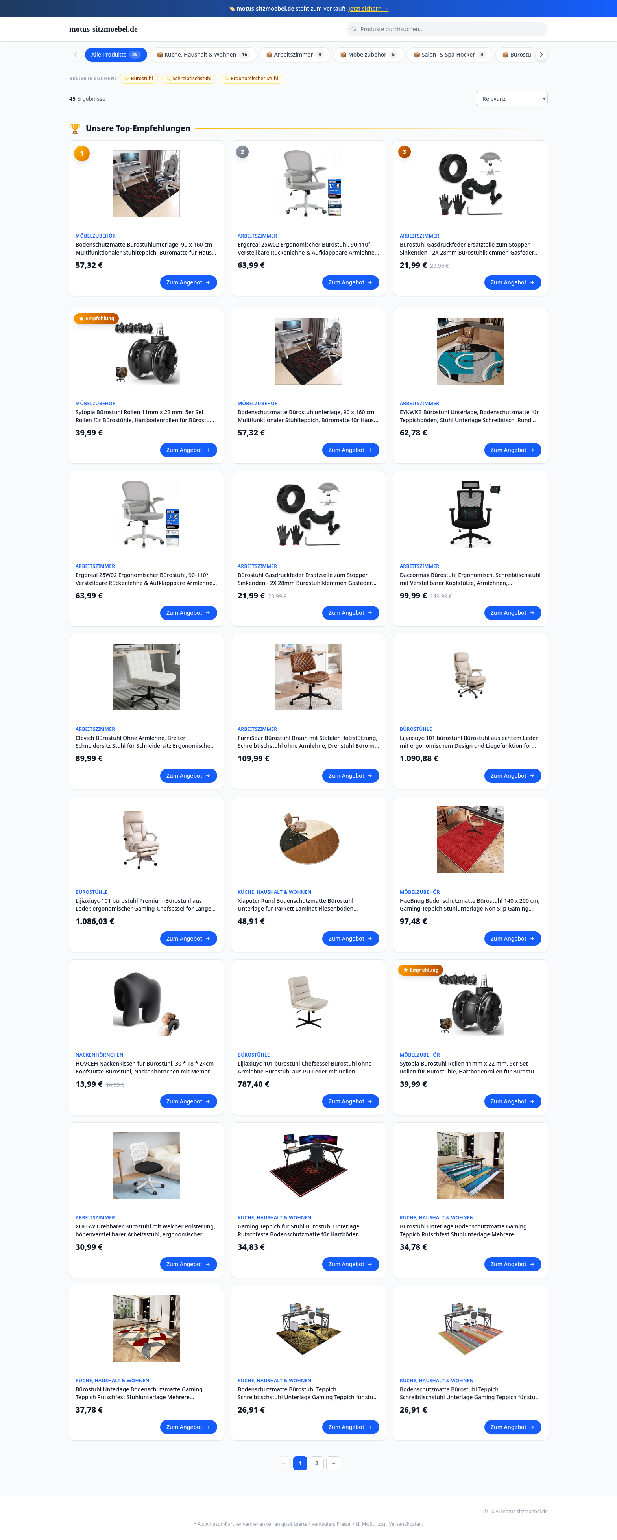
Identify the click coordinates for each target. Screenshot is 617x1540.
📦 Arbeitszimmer (295, 55)
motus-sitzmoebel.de (103, 29)
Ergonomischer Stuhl (251, 78)
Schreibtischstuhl (188, 78)
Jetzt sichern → (368, 8)
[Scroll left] (75, 54)
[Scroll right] (541, 54)
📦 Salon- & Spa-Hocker (450, 55)
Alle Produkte (116, 55)
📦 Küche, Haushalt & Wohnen (204, 55)
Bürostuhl (139, 78)
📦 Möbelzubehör (369, 55)
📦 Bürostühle (526, 55)
